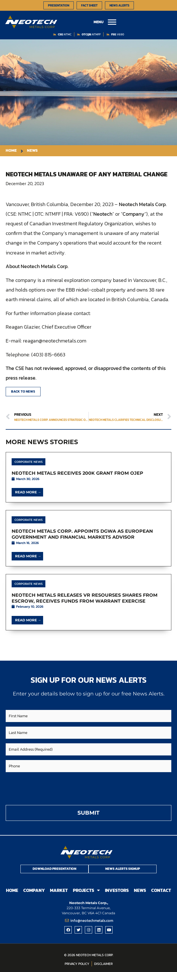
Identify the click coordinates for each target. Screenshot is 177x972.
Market (59, 890)
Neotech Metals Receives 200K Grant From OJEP (77, 473)
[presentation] (49, 788)
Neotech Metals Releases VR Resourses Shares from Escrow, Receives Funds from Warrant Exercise (84, 598)
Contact (161, 890)
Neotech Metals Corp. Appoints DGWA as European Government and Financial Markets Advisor (82, 534)
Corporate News (28, 462)
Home (12, 890)
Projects (86, 890)
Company (34, 890)
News (140, 890)
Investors (117, 890)
